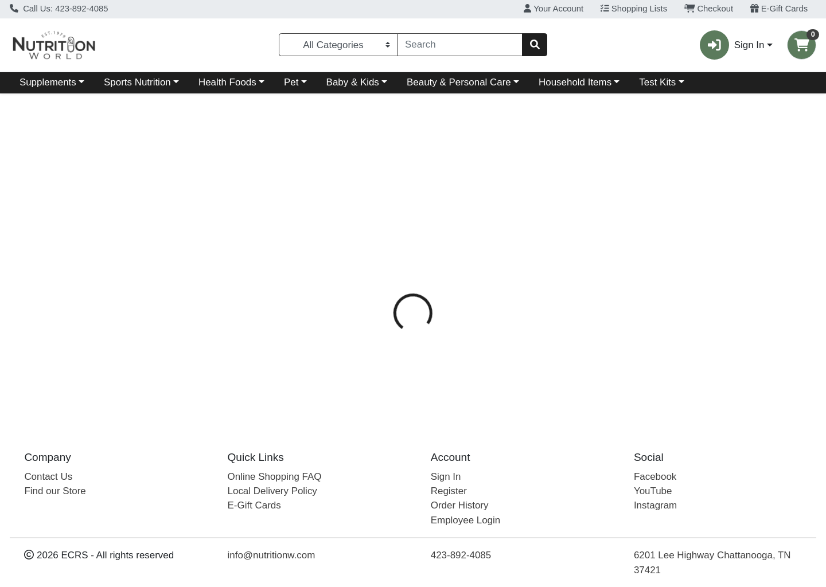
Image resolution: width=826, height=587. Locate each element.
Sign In (446, 476)
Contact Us (48, 476)
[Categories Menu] (338, 44)
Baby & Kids (352, 82)
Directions (433, 262)
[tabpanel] (585, 343)
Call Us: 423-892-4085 (59, 8)
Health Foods (227, 82)
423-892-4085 (461, 555)
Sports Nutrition (137, 82)
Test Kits (657, 82)
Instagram (655, 505)
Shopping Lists (634, 8)
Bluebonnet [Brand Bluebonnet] (488, 307)
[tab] (377, 262)
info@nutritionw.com (271, 555)
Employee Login (465, 520)
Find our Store (54, 491)
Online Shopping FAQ (275, 476)
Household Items (575, 82)
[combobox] (460, 44)
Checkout (708, 8)
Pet (291, 82)
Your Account (553, 8)
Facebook (655, 476)
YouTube (653, 491)
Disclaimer (495, 262)
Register (449, 491)
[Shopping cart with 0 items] (801, 45)
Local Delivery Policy (272, 491)
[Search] (460, 44)
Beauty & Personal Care (459, 82)
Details (377, 262)
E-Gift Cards (779, 8)
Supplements (48, 82)
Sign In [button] (732, 45)
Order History (460, 505)
